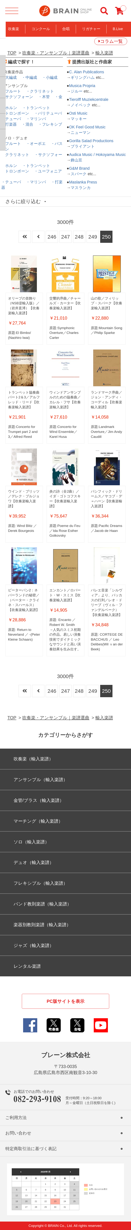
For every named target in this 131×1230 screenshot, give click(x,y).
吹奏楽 (13, 29)
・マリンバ (36, 119)
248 (79, 236)
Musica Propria (82, 86)
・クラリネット (40, 91)
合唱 (66, 29)
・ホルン (9, 108)
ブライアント (83, 146)
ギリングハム (83, 77)
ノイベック (81, 105)
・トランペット (36, 108)
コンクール (41, 29)
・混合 (27, 124)
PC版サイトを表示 (65, 1001)
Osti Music (78, 113)
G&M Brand (79, 168)
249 (92, 236)
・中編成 (29, 77)
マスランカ (81, 188)
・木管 (44, 97)
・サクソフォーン (17, 97)
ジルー (77, 91)
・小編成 (49, 77)
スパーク (79, 174)
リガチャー (91, 29)
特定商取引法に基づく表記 (31, 1148)
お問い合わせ (18, 1133)
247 (65, 236)
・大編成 (9, 77)
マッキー (79, 119)
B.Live (118, 29)
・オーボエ (36, 143)
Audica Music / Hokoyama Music (97, 154)
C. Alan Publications (86, 72)
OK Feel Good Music (87, 127)
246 (52, 236)
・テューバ (11, 119)
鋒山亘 (76, 160)
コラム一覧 (111, 41)
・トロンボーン (15, 113)
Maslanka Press (83, 182)
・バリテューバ (48, 113)
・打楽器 (9, 124)
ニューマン (81, 132)
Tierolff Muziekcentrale (88, 99)
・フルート (11, 91)
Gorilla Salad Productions (91, 141)
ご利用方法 (16, 1117)
